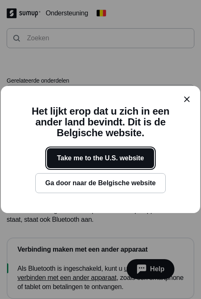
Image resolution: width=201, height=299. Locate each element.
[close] (187, 99)
